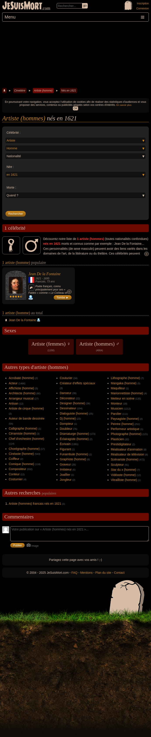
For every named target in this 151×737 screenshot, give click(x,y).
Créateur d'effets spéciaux (77, 383)
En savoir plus (123, 105)
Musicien (117, 408)
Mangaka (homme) (124, 383)
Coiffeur (14, 458)
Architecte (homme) (22, 393)
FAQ (74, 572)
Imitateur (66, 469)
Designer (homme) (72, 403)
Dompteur (66, 423)
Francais (40, 281)
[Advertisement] (75, 54)
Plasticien (117, 439)
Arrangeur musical (21, 398)
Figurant (65, 449)
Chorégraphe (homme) (24, 448)
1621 (38, 278)
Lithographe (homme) (125, 378)
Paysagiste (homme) (125, 418)
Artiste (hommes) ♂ (99, 346)
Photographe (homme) (126, 434)
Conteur (14, 474)
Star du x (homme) (123, 469)
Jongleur (66, 479)
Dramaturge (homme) (74, 433)
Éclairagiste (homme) (74, 439)
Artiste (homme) (43, 90)
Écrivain (65, 444)
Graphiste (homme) (73, 459)
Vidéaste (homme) (123, 475)
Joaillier (65, 474)
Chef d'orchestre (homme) (26, 438)
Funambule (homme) (74, 454)
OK (75, 108)
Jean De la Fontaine (44, 274)
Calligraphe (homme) (23, 428)
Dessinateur (68, 408)
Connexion (142, 8)
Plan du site (103, 572)
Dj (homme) (68, 418)
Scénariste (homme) (124, 459)
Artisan (13, 403)
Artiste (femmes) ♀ (50, 346)
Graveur (65, 464)
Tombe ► (63, 297)
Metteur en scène (122, 398)
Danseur (65, 393)
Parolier (116, 413)
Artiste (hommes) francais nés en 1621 (35, 503)
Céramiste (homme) (22, 433)
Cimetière (19, 90)
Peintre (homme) (122, 424)
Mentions (86, 572)
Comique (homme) (21, 464)
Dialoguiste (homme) (74, 413)
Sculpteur (117, 464)
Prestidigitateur (121, 444)
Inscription (143, 3)
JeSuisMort (22, 6)
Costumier (16, 479)
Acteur (13, 383)
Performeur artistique (125, 429)
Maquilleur (118, 388)
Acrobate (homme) (21, 378)
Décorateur (67, 398)
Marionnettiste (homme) (127, 393)
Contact (119, 572)
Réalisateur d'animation (127, 449)
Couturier (66, 378)
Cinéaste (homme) (21, 453)
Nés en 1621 (68, 90)
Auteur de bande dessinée (26, 418)
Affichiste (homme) (21, 388)
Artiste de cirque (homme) (26, 408)
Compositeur (17, 469)
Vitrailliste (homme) (124, 480)
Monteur (116, 403)
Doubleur (66, 428)
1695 (46, 278)
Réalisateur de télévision (127, 454)
